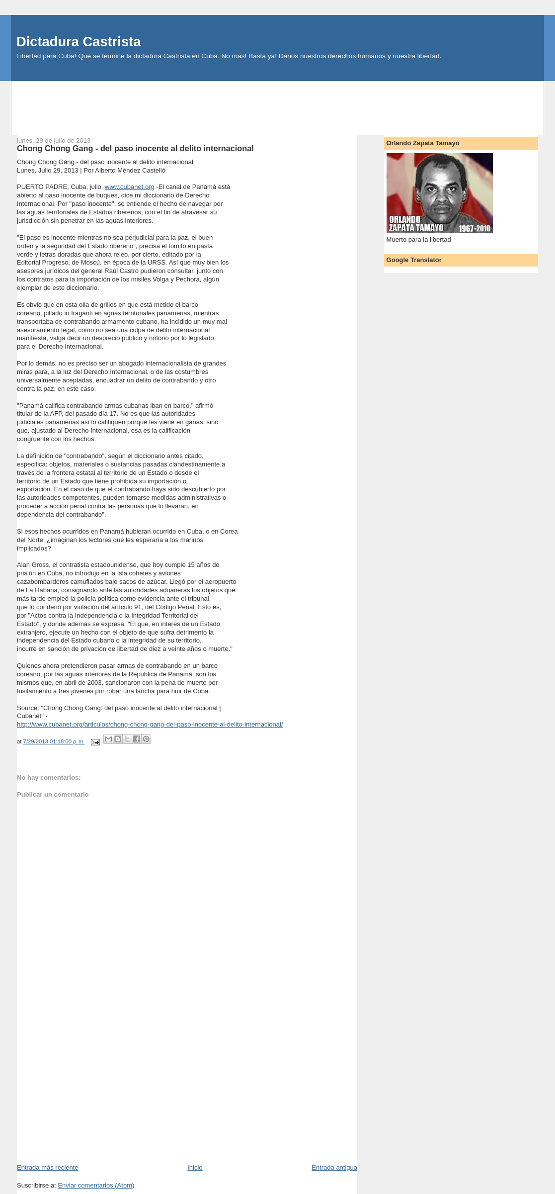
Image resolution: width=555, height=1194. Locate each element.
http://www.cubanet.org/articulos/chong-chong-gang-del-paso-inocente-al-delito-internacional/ (150, 724)
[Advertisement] (278, 103)
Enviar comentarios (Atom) (96, 1185)
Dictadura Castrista (78, 41)
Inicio (194, 1167)
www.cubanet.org (130, 186)
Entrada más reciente (48, 1167)
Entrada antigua (334, 1167)
